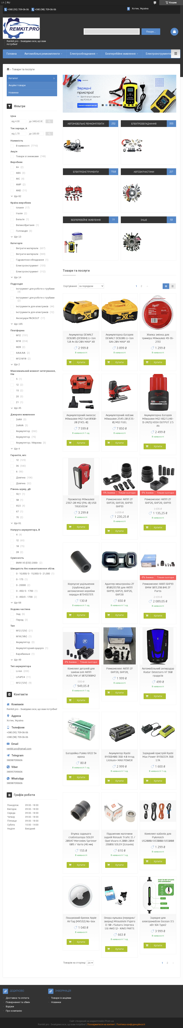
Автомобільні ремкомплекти (42, 53)
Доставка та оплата (17, 997)
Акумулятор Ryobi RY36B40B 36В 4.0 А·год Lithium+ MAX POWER (119, 757)
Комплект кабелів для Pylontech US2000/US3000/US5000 (158, 837)
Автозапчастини (144, 171)
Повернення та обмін (18, 1002)
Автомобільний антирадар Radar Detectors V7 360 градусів (158, 672)
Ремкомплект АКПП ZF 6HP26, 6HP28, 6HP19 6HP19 (119, 503)
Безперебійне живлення (121, 53)
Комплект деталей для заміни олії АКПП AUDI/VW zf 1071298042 (81, 672)
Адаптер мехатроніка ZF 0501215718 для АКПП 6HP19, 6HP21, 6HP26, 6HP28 (119, 589)
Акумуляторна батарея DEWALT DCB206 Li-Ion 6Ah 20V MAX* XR (120, 338)
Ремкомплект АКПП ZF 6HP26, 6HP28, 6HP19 (158, 501)
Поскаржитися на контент (101, 1024)
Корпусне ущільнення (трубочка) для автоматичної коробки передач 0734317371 (81, 589)
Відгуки (10, 1006)
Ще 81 (17, 523)
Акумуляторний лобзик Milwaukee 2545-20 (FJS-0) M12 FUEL (119, 419)
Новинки (13, 92)
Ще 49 (17, 659)
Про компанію (14, 1010)
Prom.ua (109, 1021)
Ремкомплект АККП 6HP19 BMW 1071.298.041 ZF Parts (157, 587)
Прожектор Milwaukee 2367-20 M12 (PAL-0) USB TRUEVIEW (81, 503)
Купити (81, 362)
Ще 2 (17, 364)
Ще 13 (17, 236)
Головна (12, 53)
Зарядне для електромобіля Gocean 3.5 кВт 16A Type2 (158, 921)
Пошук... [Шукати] (151, 31)
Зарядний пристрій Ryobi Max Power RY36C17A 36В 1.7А (157, 757)
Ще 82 (17, 196)
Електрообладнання (82, 53)
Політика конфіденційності (131, 1024)
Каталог (13, 78)
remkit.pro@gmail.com (19, 748)
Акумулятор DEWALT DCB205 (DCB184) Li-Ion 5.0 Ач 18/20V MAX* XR (81, 338)
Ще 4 (17, 448)
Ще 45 (17, 408)
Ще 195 (18, 324)
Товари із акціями (61, 997)
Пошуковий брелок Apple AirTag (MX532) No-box (81, 919)
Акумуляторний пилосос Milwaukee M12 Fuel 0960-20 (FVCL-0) (81, 419)
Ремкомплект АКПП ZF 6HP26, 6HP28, (119, 670)
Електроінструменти (158, 53)
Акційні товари (17, 85)
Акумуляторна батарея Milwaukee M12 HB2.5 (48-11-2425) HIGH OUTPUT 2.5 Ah (158, 420)
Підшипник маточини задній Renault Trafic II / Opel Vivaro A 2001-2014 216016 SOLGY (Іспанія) (119, 839)
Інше (144, 219)
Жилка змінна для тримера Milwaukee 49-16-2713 (158, 338)
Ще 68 (17, 602)
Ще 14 (17, 277)
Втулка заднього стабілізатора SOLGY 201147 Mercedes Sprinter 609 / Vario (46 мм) (81, 839)
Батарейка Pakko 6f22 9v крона (81, 755)
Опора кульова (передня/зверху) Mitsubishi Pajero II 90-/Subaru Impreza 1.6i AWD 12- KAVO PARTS (119, 923)
